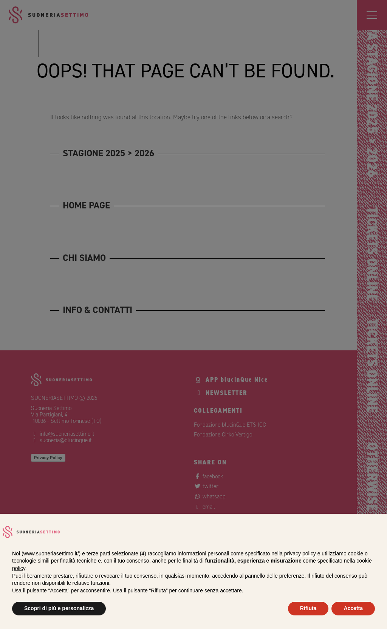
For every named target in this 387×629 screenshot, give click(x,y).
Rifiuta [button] (308, 608)
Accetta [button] (353, 608)
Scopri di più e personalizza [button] (59, 608)
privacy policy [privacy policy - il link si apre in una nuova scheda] (300, 553)
